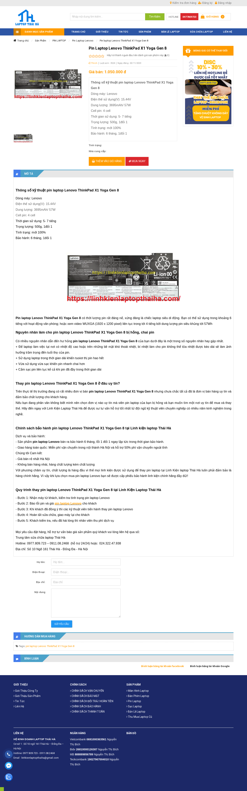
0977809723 (189, 16)
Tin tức (19, 699)
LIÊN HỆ (227, 29)
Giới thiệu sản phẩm (27, 693)
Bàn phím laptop (137, 693)
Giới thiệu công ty (26, 688)
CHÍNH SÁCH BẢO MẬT (85, 693)
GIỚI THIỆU (102, 29)
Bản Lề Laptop (170, 29)
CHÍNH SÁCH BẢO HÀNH (85, 704)
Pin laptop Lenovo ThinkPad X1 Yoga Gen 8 (124, 38)
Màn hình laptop (137, 688)
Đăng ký (205, 3)
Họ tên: (41, 560)
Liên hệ (19, 704)
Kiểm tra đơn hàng (183, 3)
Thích (93, 61)
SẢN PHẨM (145, 29)
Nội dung (39, 590)
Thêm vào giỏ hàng (107, 159)
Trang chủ (23, 38)
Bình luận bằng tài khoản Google (210, 664)
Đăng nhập (223, 3)
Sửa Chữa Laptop (201, 29)
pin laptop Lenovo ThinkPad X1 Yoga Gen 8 (50, 644)
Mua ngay (137, 159)
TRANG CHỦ (78, 29)
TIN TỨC (123, 29)
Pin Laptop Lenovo (82, 38)
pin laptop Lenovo (68, 501)
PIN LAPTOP (59, 38)
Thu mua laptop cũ (139, 714)
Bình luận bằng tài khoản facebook (162, 664)
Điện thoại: (38, 570)
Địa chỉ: (40, 580)
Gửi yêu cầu (61, 621)
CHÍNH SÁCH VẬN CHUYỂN (87, 688)
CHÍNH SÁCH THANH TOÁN (87, 709)
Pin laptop (133, 699)
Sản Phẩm (40, 38)
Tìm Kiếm (155, 16)
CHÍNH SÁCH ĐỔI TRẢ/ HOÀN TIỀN (91, 699)
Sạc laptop (134, 704)
